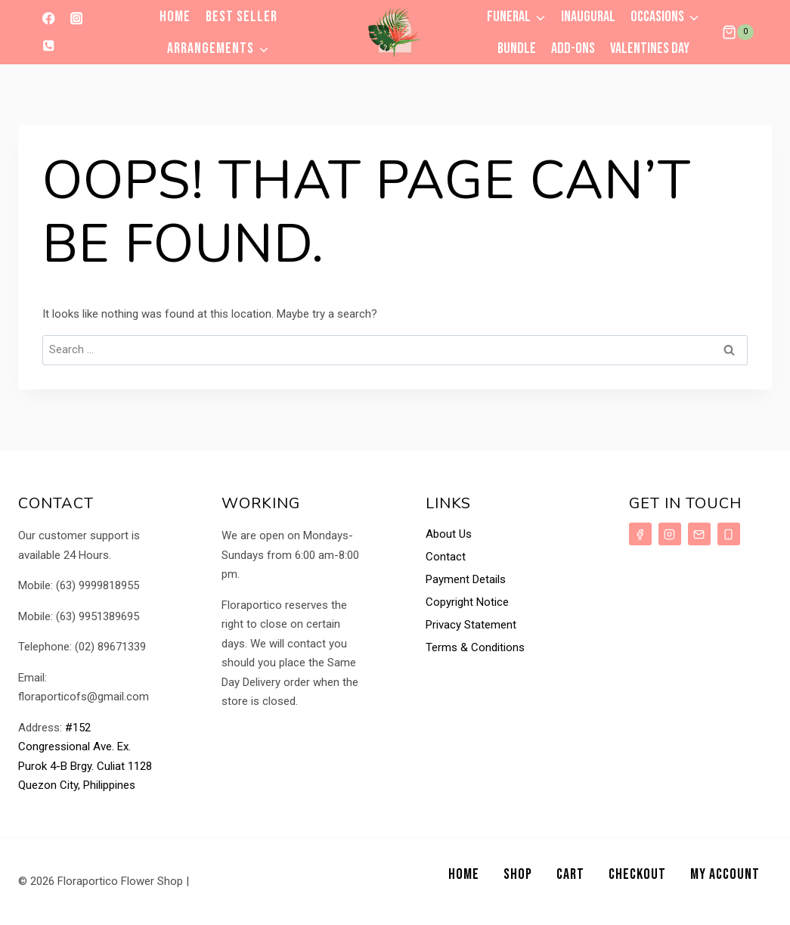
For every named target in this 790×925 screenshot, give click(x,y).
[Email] (699, 534)
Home (175, 17)
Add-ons (573, 48)
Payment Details (466, 579)
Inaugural (588, 17)
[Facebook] (48, 18)
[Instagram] (76, 18)
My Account (725, 874)
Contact (446, 556)
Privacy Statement (471, 625)
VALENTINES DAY (649, 48)
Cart (570, 874)
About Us (449, 534)
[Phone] (48, 45)
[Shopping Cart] (738, 32)
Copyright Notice (467, 602)
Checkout (637, 874)
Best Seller (241, 17)
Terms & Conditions (475, 647)
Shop (517, 874)
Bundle (516, 48)
